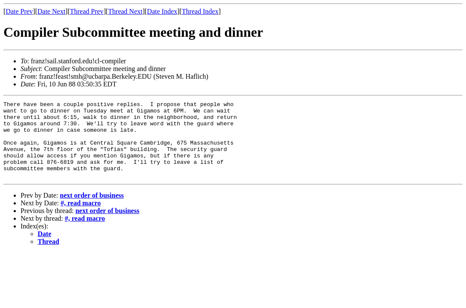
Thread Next (125, 11)
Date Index (162, 11)
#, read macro (81, 218)
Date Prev (19, 11)
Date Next (51, 11)
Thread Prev (86, 11)
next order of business (92, 210)
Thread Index (200, 11)
